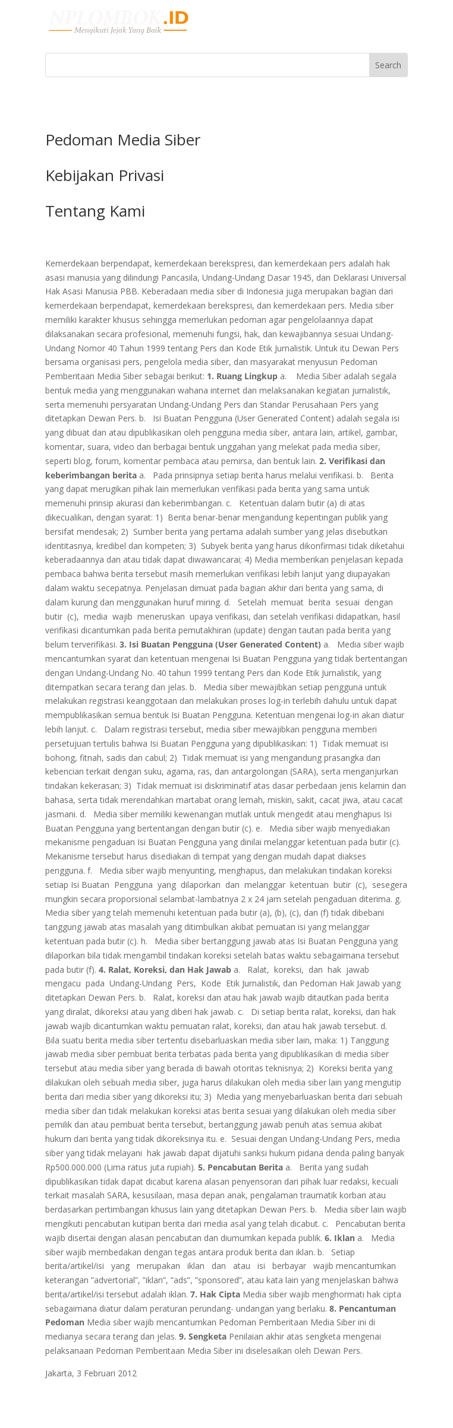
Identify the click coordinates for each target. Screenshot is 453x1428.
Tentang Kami (95, 210)
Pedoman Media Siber (122, 139)
